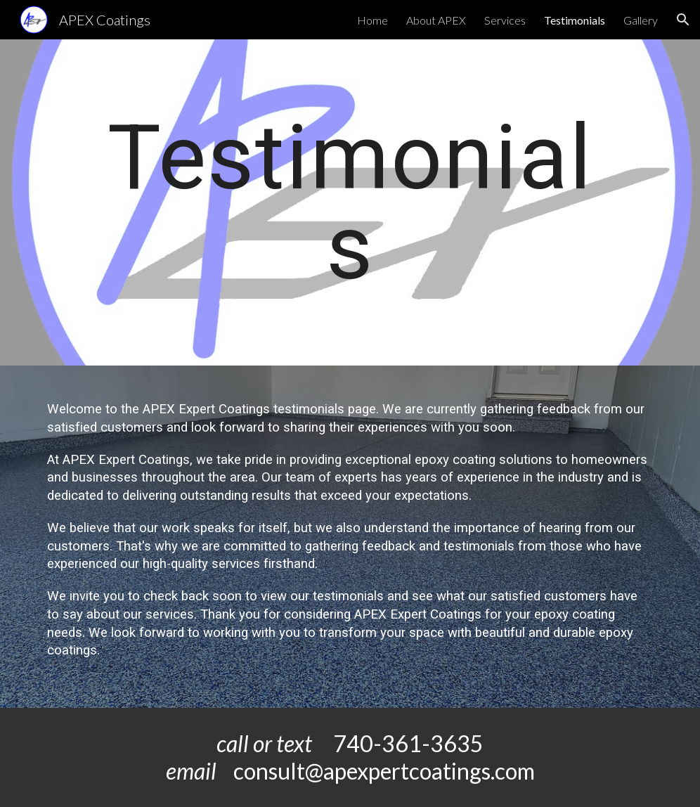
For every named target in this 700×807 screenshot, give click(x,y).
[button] (683, 20)
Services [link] (505, 20)
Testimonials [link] (574, 20)
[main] (350, 202)
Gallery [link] (640, 20)
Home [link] (372, 20)
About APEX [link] (436, 20)
